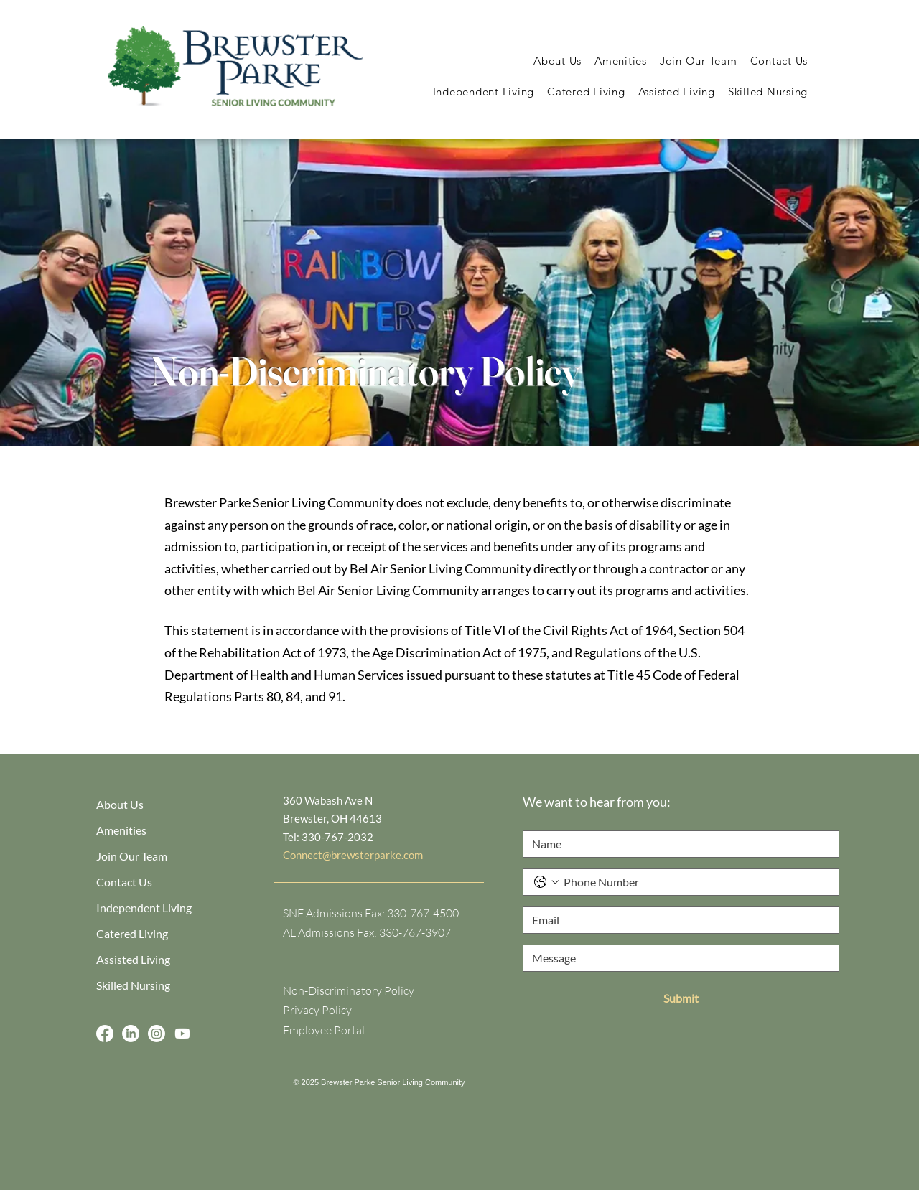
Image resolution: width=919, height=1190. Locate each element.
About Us (120, 804)
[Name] (676, 844)
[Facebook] (104, 1033)
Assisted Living (133, 959)
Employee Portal (324, 1030)
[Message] (676, 958)
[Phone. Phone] (695, 882)
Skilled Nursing (133, 985)
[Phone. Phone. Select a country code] (546, 882)
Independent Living (144, 907)
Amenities (121, 830)
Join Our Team (131, 856)
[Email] (676, 920)
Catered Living (132, 933)
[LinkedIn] (130, 1033)
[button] (557, 61)
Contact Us (124, 882)
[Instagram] (156, 1033)
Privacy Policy (317, 1010)
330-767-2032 (337, 836)
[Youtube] (182, 1033)
